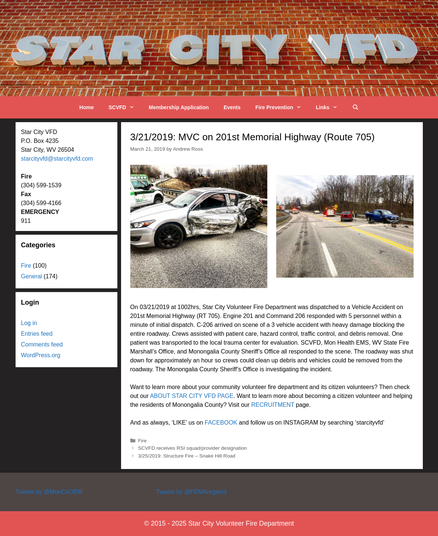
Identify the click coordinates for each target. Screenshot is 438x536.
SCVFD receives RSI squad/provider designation (192, 448)
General (31, 276)
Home (86, 107)
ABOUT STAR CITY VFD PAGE (192, 396)
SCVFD (124, 107)
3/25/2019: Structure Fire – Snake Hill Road (186, 456)
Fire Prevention (281, 107)
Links (330, 107)
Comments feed (42, 344)
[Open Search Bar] (355, 107)
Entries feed (37, 334)
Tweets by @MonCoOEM (49, 492)
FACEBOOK (221, 422)
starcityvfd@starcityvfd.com (57, 158)
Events (232, 107)
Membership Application (179, 107)
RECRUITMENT (272, 405)
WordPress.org (40, 355)
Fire (142, 440)
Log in (29, 323)
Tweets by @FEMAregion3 (191, 492)
